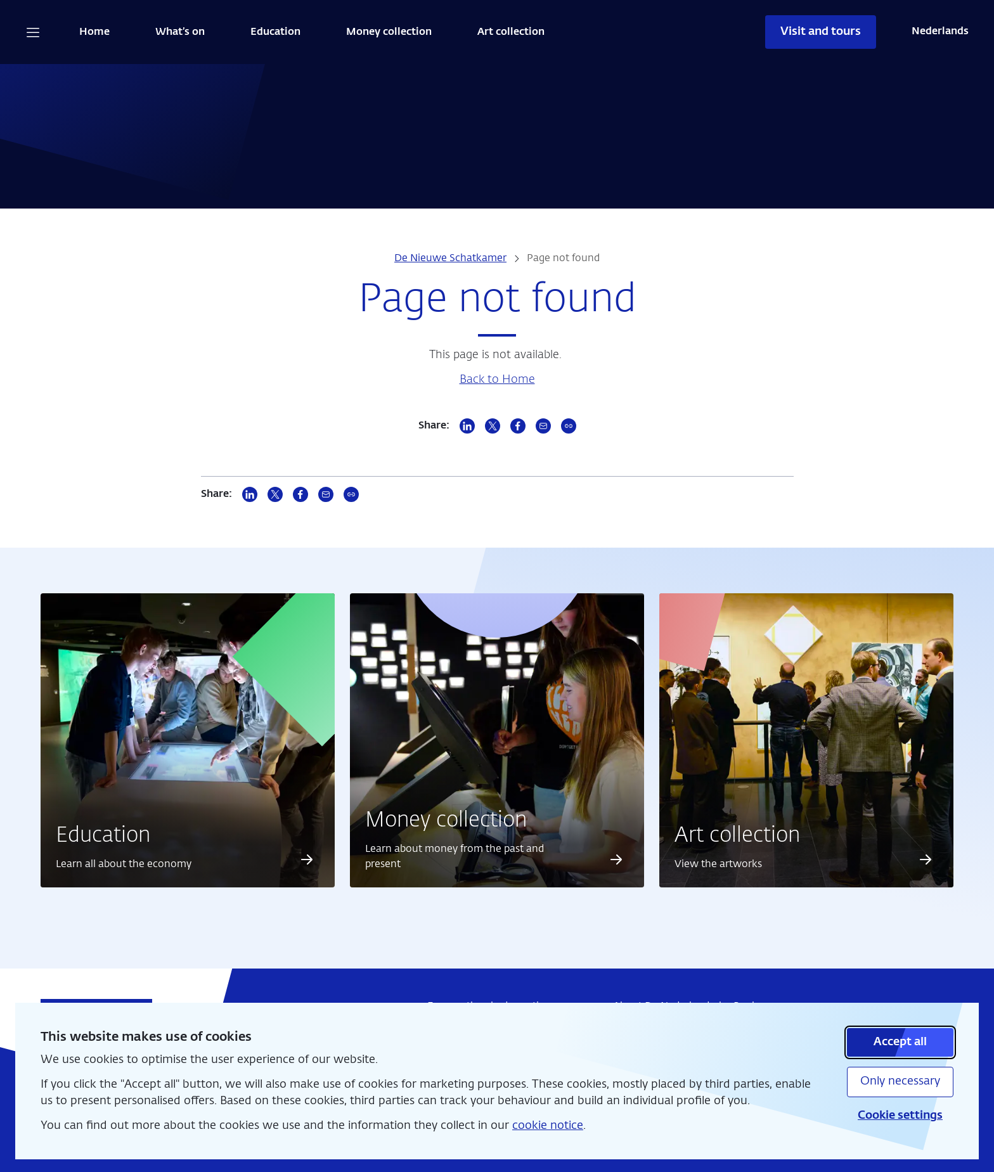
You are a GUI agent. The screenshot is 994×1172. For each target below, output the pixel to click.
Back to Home (497, 379)
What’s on (180, 32)
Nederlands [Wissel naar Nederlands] (940, 32)
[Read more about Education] (307, 859)
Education (275, 32)
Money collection (389, 32)
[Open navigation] (33, 32)
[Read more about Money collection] (616, 859)
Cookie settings (900, 1115)
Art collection (511, 32)
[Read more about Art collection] (925, 859)
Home (94, 32)
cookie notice (547, 1125)
